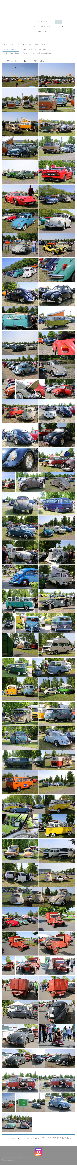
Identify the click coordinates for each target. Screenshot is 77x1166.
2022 (24, 47)
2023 (18, 47)
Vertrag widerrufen (23, 1158)
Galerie (58, 24)
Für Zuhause (38, 29)
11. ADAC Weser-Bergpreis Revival (16, 56)
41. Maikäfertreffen (11, 52)
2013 (54, 1137)
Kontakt (70, 29)
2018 (69, 1137)
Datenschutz (12, 1158)
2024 (11, 47)
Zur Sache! (48, 24)
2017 (64, 1137)
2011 (44, 1137)
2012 (48, 1137)
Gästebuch (59, 29)
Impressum (5, 1158)
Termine (49, 29)
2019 (36, 47)
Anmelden (72, 1163)
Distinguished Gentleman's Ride (33, 52)
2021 (30, 47)
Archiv (43, 47)
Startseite (37, 24)
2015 (59, 1137)
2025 (5, 47)
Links (35, 34)
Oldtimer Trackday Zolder (41, 56)
